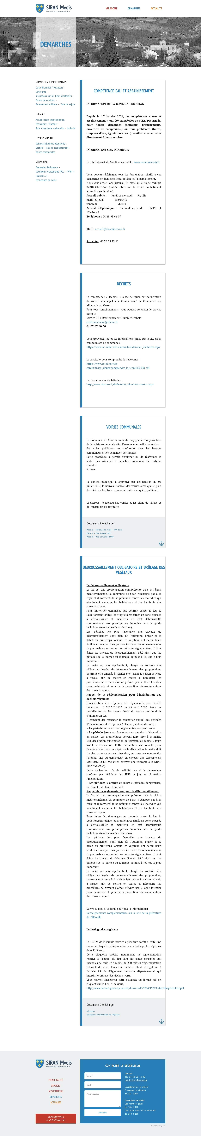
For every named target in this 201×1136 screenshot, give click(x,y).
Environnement (44, 138)
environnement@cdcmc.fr (102, 322)
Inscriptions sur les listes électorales (54, 96)
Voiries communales (45, 152)
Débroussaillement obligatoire (50, 143)
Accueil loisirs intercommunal (50, 120)
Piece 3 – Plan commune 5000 (100, 537)
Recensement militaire (46, 104)
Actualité (156, 8)
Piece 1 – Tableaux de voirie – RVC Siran (104, 530)
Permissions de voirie (46, 180)
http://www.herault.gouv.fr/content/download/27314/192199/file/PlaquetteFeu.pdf (135, 988)
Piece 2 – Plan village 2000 (99, 533)
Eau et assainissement (57, 148)
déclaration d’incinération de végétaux (103, 1014)
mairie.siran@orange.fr (136, 1080)
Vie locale (111, 8)
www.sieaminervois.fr (147, 162)
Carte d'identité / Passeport (49, 87)
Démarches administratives (51, 82)
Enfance (40, 114)
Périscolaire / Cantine (46, 124)
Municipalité (56, 1080)
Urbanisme (41, 162)
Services (55, 1085)
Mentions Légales (157, 1125)
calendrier (91, 1011)
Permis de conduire (45, 100)
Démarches (134, 8)
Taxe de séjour (67, 104)
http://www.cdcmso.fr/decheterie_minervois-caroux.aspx (120, 384)
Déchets (39, 148)
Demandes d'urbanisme (47, 167)
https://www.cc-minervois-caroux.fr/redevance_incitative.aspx (123, 347)
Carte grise (41, 92)
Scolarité (71, 128)
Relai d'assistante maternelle (50, 128)
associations (56, 1091)
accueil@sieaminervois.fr (110, 229)
